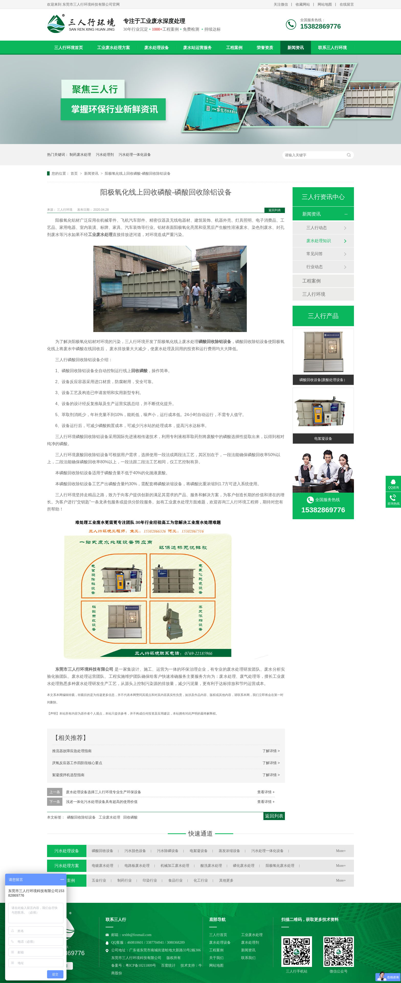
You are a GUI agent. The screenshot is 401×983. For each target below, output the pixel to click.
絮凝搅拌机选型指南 (68, 775)
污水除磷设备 (168, 851)
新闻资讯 (295, 47)
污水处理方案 (66, 865)
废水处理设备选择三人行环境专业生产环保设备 (103, 792)
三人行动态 (316, 228)
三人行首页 (218, 935)
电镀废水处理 (102, 866)
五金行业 (99, 880)
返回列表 (275, 210)
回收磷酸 (130, 817)
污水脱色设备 (135, 851)
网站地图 (325, 4)
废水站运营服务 (197, 47)
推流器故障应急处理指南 (72, 751)
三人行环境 (65, 209)
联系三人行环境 (332, 47)
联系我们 (248, 958)
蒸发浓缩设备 (229, 851)
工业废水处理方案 (113, 47)
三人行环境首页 (68, 47)
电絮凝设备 (323, 438)
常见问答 (314, 254)
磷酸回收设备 (102, 851)
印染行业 (150, 880)
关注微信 (281, 4)
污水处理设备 (66, 851)
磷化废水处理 (243, 866)
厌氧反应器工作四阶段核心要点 (77, 763)
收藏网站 (303, 4)
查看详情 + (266, 792)
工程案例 (234, 47)
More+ (341, 851)
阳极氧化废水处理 (280, 866)
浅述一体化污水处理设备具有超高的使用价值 (102, 802)
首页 (75, 173)
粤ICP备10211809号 (141, 965)
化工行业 (201, 880)
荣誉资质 (265, 47)
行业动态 (314, 267)
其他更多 (226, 880)
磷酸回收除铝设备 (81, 817)
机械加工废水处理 (175, 866)
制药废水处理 (80, 154)
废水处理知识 (318, 241)
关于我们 (216, 958)
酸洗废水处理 (211, 866)
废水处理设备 (156, 47)
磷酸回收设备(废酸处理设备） (323, 380)
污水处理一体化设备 (135, 154)
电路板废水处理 (137, 866)
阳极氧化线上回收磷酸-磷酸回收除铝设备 (138, 173)
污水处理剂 (105, 154)
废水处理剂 (250, 942)
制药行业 (124, 880)
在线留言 (347, 4)
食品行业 (175, 880)
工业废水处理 (109, 817)
